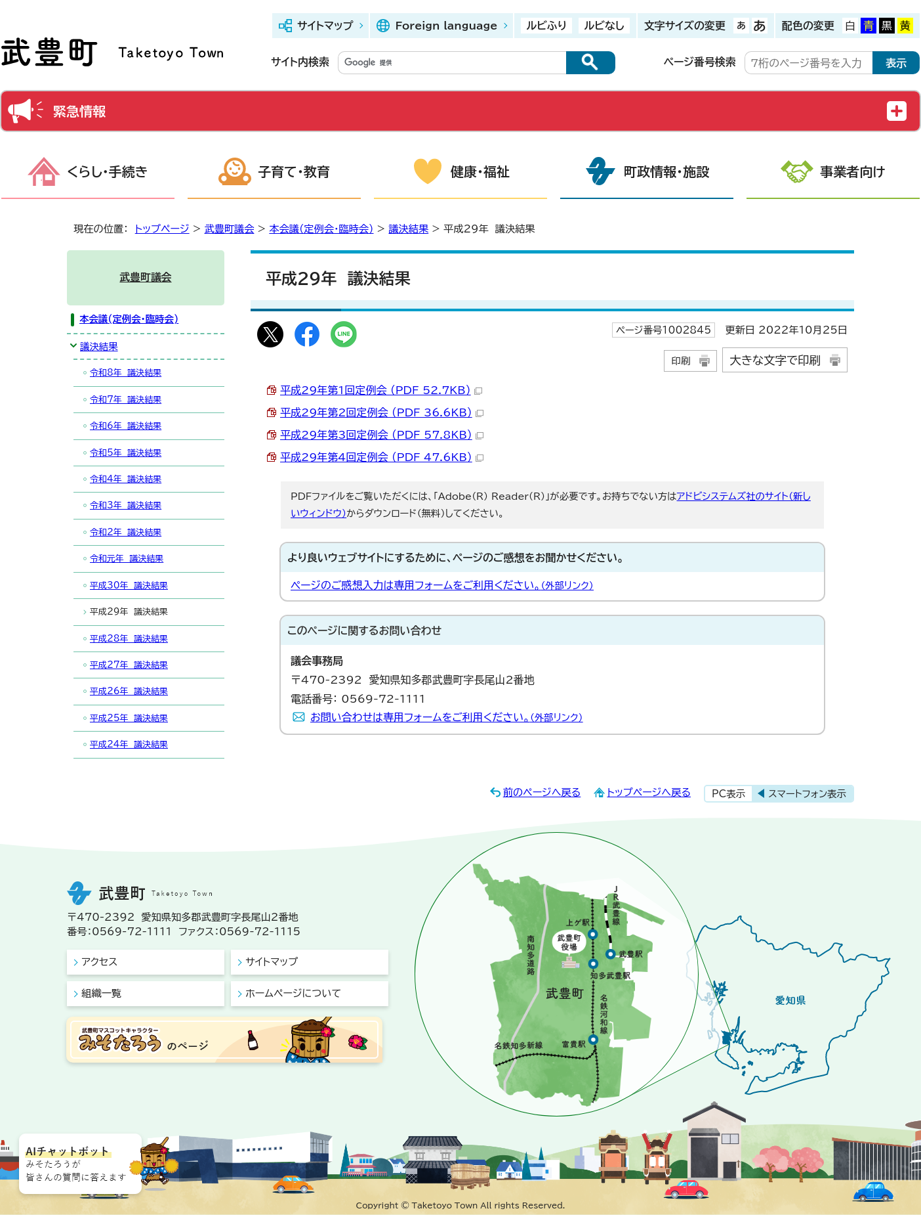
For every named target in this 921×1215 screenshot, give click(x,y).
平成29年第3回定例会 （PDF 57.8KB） (381, 435)
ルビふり (546, 25)
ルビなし (604, 25)
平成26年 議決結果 (129, 691)
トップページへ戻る (649, 792)
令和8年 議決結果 (125, 372)
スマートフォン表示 (807, 794)
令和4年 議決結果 (125, 479)
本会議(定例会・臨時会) (321, 229)
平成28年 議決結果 (129, 638)
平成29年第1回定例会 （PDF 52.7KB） (381, 390)
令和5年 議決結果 (125, 453)
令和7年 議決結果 (125, 399)
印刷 (680, 361)
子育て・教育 (294, 171)
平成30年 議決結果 (129, 585)
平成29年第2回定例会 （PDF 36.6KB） (381, 412)
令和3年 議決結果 (125, 505)
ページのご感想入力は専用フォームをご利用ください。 (442, 585)
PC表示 (728, 794)
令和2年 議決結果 (125, 532)
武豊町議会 (230, 229)
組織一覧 (101, 993)
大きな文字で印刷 (775, 360)
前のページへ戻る (542, 792)
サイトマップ (325, 25)
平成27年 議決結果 (129, 665)
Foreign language (446, 25)
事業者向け (853, 171)
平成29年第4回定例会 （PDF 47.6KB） (381, 457)
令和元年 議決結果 (126, 558)
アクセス (99, 962)
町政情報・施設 (666, 171)
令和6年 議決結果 (125, 426)
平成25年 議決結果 (129, 718)
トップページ (162, 229)
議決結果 (408, 229)
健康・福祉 (480, 171)
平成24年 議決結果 (129, 744)
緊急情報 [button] (79, 111)
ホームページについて (293, 993)
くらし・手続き (107, 171)
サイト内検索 (300, 61)
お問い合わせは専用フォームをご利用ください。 (446, 717)
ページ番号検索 (700, 61)
